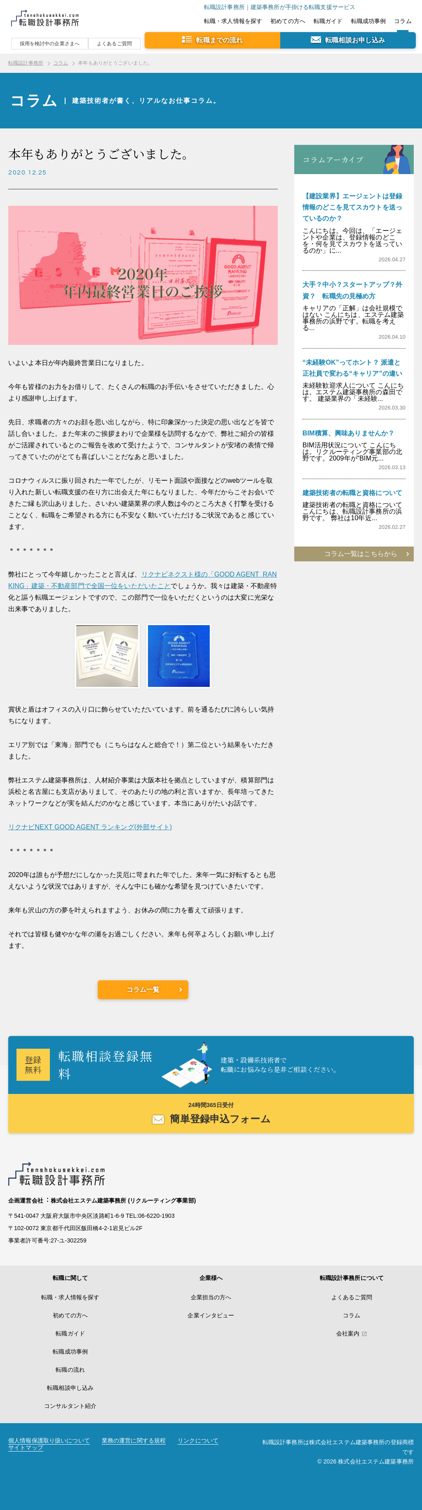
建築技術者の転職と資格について (352, 492)
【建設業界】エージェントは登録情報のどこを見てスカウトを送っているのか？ (352, 207)
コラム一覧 (143, 989)
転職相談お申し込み (355, 40)
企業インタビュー (211, 1315)
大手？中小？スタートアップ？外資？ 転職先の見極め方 (352, 290)
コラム (402, 21)
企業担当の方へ (211, 1297)
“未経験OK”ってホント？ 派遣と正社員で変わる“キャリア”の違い (352, 368)
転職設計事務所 (25, 63)
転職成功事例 (368, 21)
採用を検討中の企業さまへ (50, 44)
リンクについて (198, 1441)
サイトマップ (25, 1448)
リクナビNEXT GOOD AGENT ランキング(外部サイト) (90, 827)
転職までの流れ (219, 40)
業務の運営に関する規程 (134, 1441)
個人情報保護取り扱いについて (49, 1441)
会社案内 (348, 1333)
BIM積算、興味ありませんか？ (348, 433)
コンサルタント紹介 (70, 1406)
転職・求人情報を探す (233, 21)
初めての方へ (287, 21)
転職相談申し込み (70, 1387)
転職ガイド (328, 21)
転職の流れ (70, 1369)
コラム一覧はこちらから (360, 553)
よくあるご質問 (114, 44)
